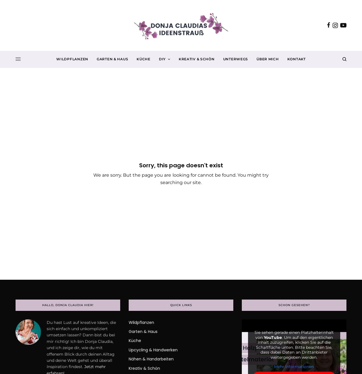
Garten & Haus (143, 331)
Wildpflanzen (141, 322)
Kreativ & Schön (144, 368)
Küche (135, 340)
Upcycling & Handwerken (153, 350)
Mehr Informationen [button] (294, 366)
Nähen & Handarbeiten (151, 359)
